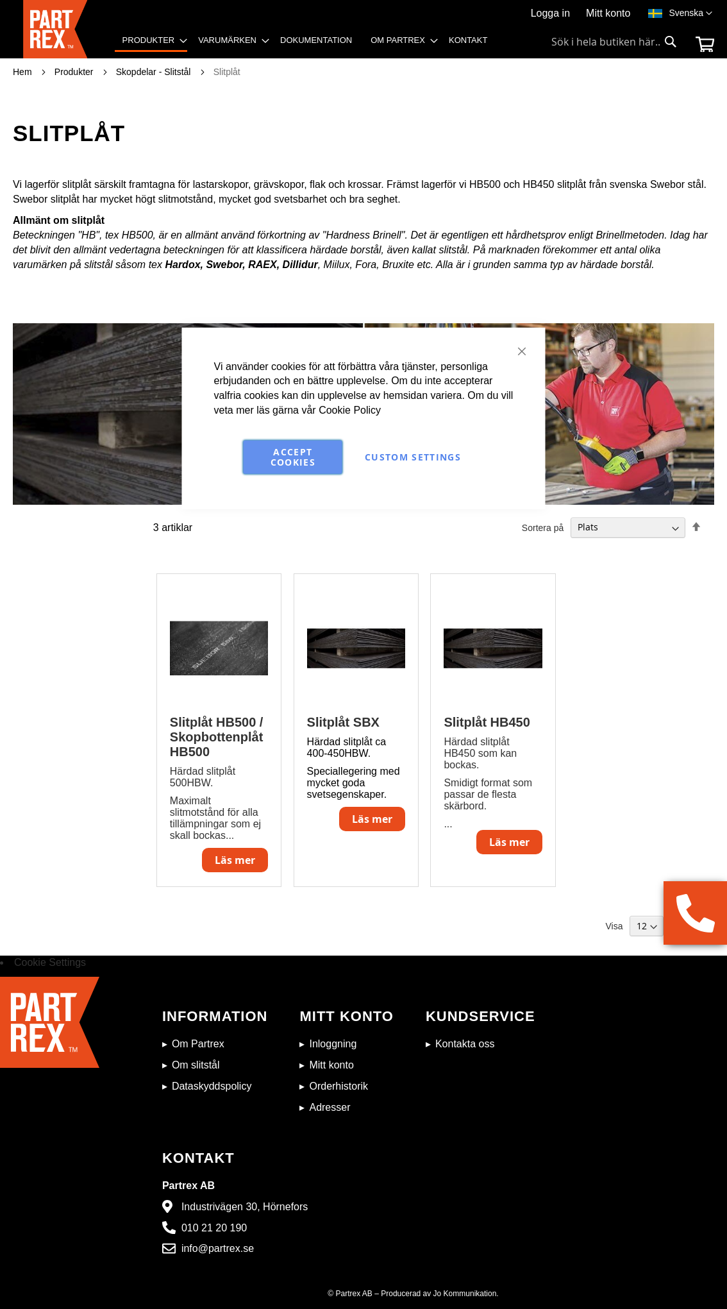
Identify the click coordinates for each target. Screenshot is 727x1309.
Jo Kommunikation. (466, 1293)
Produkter (75, 72)
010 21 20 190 (214, 1227)
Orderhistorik (338, 1086)
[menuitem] (151, 41)
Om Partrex (198, 1043)
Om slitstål (196, 1065)
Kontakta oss (465, 1043)
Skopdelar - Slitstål (155, 72)
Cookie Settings (50, 962)
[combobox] (614, 41)
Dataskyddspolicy (212, 1086)
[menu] (309, 44)
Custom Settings (413, 457)
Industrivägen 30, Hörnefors (244, 1206)
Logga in (550, 13)
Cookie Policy (350, 410)
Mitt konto (608, 13)
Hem (23, 72)
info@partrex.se (217, 1248)
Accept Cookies (293, 457)
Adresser (329, 1107)
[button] (690, 13)
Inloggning (332, 1043)
